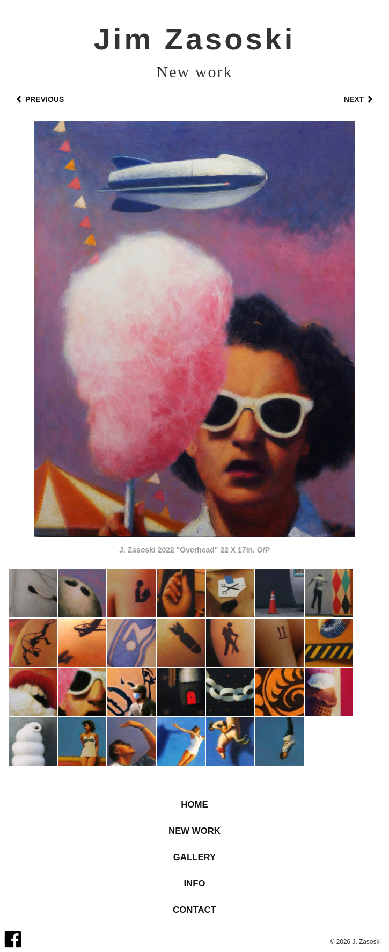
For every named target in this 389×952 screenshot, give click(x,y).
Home (194, 805)
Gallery (194, 857)
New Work (194, 831)
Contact (194, 910)
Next (358, 99)
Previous (40, 99)
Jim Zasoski (195, 39)
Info (194, 883)
